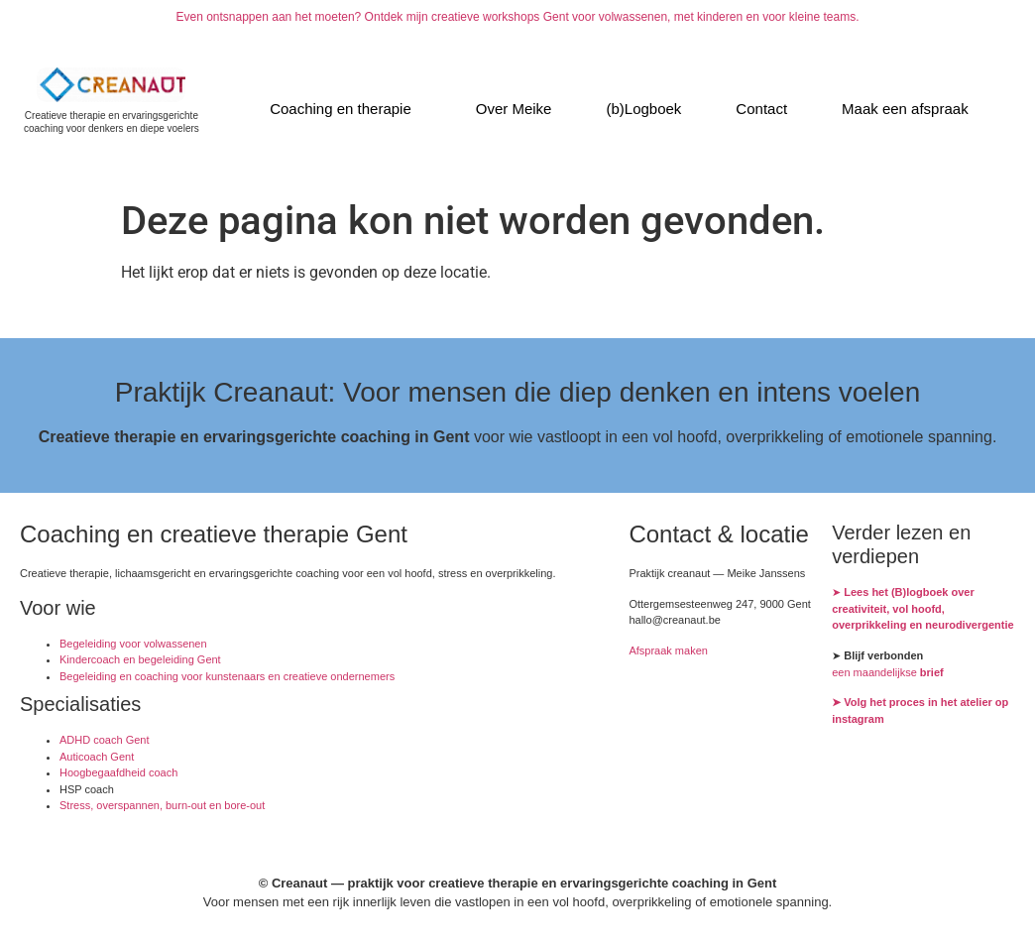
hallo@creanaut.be (675, 620)
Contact (761, 108)
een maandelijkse (888, 672)
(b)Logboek (643, 108)
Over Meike (514, 108)
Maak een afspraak (905, 108)
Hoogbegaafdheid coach (118, 772)
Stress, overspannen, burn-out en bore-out (162, 805)
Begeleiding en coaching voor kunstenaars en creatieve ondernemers (227, 676)
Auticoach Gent (96, 757)
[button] (345, 108)
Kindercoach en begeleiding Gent (140, 659)
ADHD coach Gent (104, 740)
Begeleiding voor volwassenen (133, 644)
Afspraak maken (668, 650)
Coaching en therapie (340, 108)
